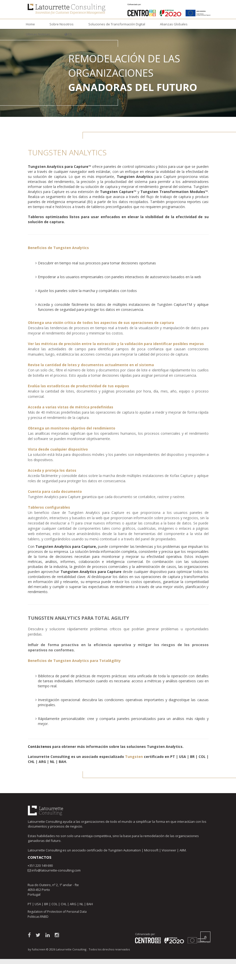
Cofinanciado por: (145, 934)
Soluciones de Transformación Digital (116, 24)
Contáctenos (39, 746)
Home (30, 24)
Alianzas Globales (174, 24)
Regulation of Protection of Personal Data (57, 911)
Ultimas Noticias (38, 34)
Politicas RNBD (38, 916)
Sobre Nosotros (61, 24)
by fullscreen (36, 949)
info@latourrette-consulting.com (56, 870)
